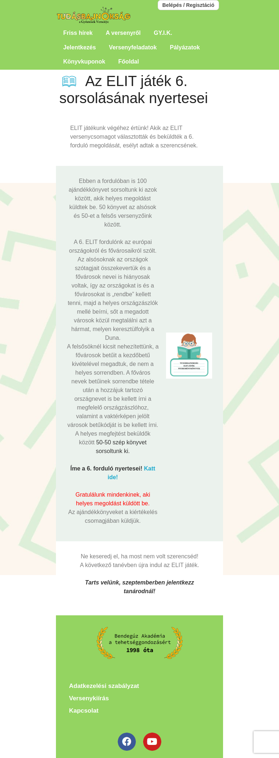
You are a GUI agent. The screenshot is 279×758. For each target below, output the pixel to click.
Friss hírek (78, 33)
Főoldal (128, 61)
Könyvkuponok (84, 61)
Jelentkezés (79, 47)
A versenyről (123, 33)
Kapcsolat (83, 710)
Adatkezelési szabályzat (104, 685)
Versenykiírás (89, 698)
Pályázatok (185, 47)
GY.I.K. (163, 33)
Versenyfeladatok (133, 47)
